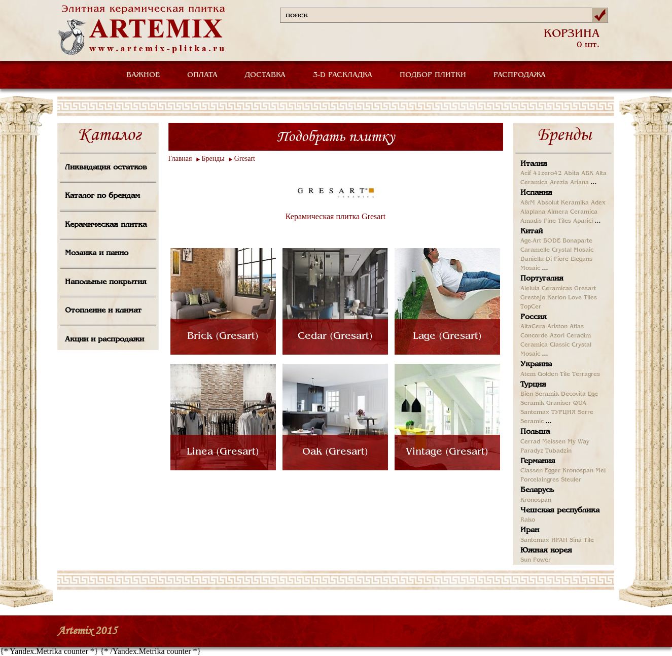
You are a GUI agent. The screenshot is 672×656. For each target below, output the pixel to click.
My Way (578, 442)
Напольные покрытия (106, 282)
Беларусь (537, 490)
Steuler (571, 480)
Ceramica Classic (545, 345)
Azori (557, 336)
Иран (529, 530)
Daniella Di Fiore (544, 259)
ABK (587, 173)
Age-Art (530, 241)
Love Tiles (582, 298)
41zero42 (547, 173)
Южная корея (546, 550)
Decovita (573, 394)
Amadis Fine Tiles (545, 221)
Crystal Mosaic (572, 250)
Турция (533, 384)
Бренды (213, 158)
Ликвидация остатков (106, 167)
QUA (579, 403)
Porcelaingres (539, 480)
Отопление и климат (103, 310)
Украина (536, 364)
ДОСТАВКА (265, 75)
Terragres (586, 374)
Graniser (558, 403)
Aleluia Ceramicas (546, 289)
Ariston (557, 327)
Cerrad (530, 442)
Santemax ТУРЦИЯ (548, 412)
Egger (552, 471)
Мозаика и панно (96, 253)
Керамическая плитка (106, 224)
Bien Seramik (539, 394)
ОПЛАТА (202, 75)
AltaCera (532, 327)
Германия (537, 461)
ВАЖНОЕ (143, 75)
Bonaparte (577, 241)
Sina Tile (582, 540)
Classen (531, 471)
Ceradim (579, 336)
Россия (533, 317)
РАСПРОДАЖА (519, 75)
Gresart (244, 158)
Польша (535, 431)
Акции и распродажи (104, 339)
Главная (180, 158)
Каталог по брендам (102, 195)
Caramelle (535, 250)
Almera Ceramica (572, 212)
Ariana (579, 183)
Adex (598, 203)
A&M (527, 203)
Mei (600, 471)
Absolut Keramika (563, 203)
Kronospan (577, 471)
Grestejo (532, 298)
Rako (527, 520)
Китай (531, 231)
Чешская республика (559, 510)
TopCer (530, 307)
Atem (528, 374)
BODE (551, 241)
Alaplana (532, 212)
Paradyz (531, 451)
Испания (536, 192)
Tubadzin (558, 451)
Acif (525, 173)
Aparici (583, 221)
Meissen (553, 442)
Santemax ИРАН (544, 540)
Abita (571, 173)
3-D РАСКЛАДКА (342, 75)
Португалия (541, 278)
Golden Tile (554, 374)
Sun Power (535, 560)
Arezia (559, 183)
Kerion (556, 298)
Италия (533, 163)
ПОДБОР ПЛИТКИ (433, 75)
